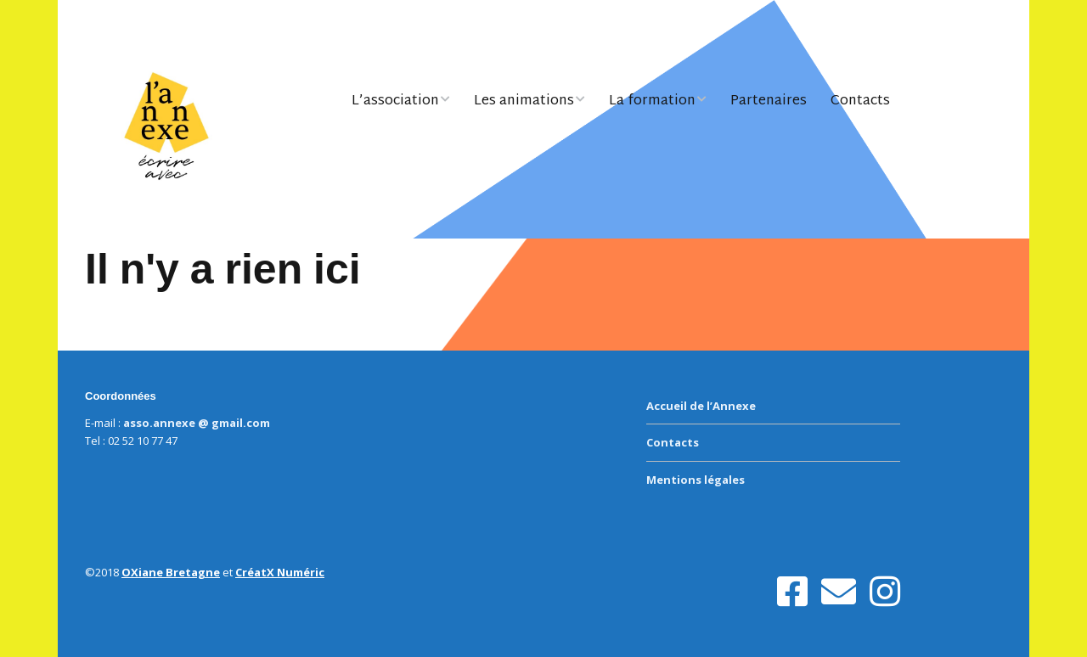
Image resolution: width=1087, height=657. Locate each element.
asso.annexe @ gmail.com (196, 422)
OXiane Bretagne (170, 572)
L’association (395, 101)
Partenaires (768, 101)
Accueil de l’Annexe (701, 405)
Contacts (860, 101)
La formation (652, 101)
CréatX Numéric (279, 572)
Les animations (524, 101)
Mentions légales (695, 479)
